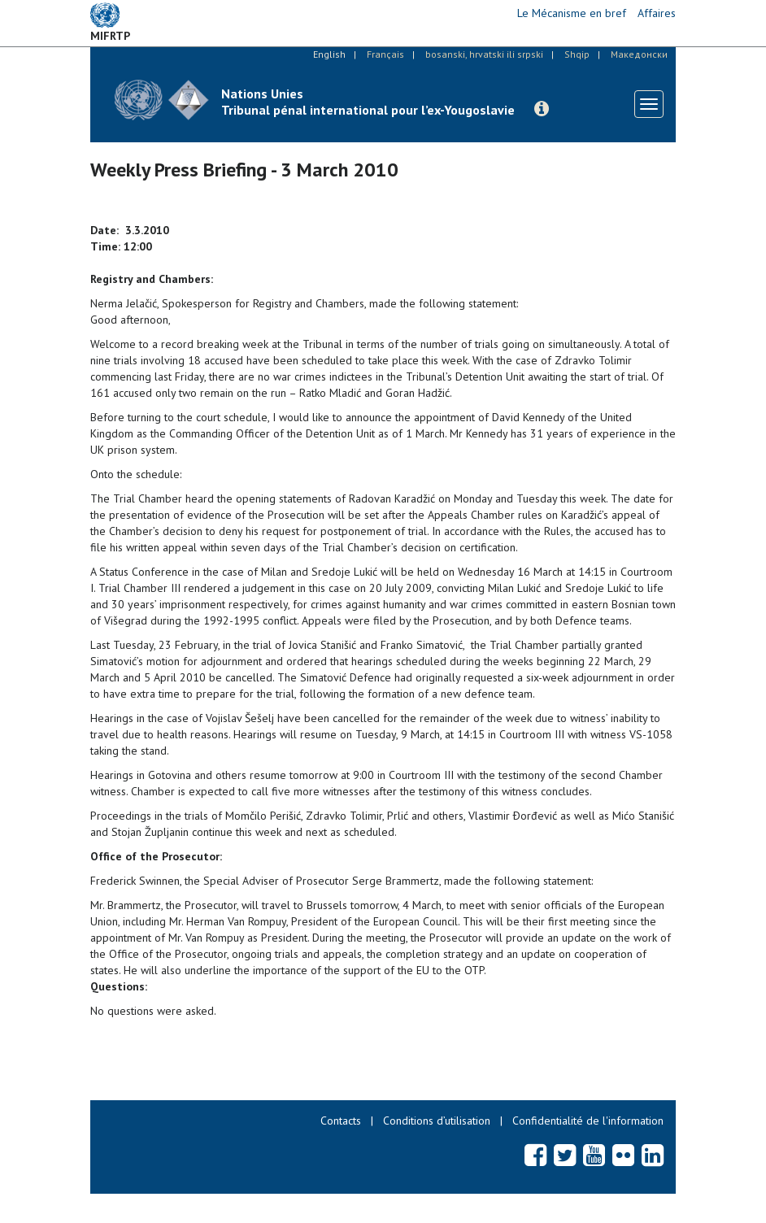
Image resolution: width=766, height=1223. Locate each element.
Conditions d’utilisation (436, 1120)
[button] (541, 109)
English (329, 54)
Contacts (340, 1120)
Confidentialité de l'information (588, 1120)
